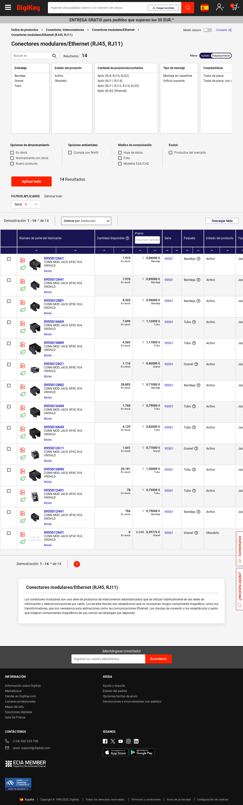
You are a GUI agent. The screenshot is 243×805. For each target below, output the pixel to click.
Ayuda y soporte (114, 686)
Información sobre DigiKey (23, 686)
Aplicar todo (31, 181)
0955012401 (54, 490)
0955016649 (54, 427)
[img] (28, 9)
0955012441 (54, 511)
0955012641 (54, 279)
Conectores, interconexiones (65, 30)
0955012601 (54, 532)
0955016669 (54, 322)
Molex (48, 271)
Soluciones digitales (18, 712)
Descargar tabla (222, 221)
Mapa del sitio (14, 707)
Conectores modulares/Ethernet (113, 30)
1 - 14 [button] (31, 221)
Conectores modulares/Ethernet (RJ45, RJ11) (41, 35)
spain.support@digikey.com (27, 748)
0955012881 (54, 300)
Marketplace (13, 691)
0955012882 (54, 385)
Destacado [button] (80, 221)
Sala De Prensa (15, 717)
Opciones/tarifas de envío (120, 696)
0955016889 (54, 343)
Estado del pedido (115, 691)
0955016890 (54, 469)
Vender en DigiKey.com (20, 696)
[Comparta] (224, 30)
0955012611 (54, 448)
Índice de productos (24, 30)
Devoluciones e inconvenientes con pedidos (132, 701)
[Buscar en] (31, 55)
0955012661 (54, 258)
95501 (169, 259)
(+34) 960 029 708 (21, 741)
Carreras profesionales (20, 701)
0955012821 (54, 364)
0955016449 (54, 406)
